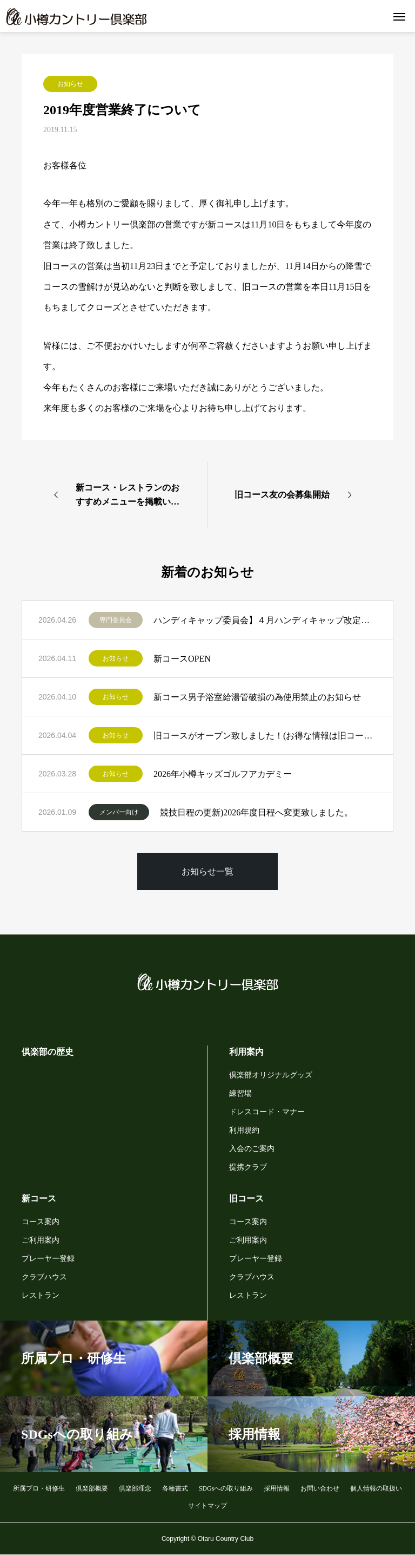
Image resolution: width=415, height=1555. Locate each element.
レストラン (40, 1295)
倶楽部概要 (92, 1488)
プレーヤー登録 (48, 1259)
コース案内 (40, 1222)
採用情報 (277, 1488)
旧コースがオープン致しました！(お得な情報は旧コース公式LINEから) (265, 735)
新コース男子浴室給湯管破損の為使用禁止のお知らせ (257, 697)
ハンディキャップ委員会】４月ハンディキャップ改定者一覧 (265, 620)
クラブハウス (44, 1277)
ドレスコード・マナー (267, 1112)
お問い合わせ (319, 1488)
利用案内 (246, 1051)
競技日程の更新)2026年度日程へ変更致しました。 (256, 812)
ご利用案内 (40, 1240)
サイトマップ (207, 1506)
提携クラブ (248, 1167)
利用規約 (244, 1130)
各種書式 (175, 1488)
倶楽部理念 (135, 1488)
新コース (39, 1198)
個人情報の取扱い (376, 1488)
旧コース (246, 1198)
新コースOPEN (182, 658)
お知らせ (70, 84)
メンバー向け (118, 812)
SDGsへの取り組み (226, 1488)
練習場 (240, 1093)
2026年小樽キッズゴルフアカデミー (222, 774)
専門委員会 (115, 620)
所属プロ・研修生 (39, 1488)
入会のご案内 (252, 1149)
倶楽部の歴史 (47, 1051)
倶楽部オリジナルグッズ (270, 1075)
